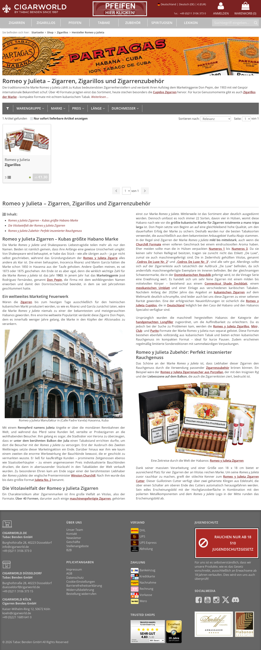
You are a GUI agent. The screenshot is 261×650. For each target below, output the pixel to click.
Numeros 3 (240, 249)
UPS (137, 537)
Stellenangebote (77, 546)
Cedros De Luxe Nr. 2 (152, 262)
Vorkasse (141, 595)
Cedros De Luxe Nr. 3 (192, 262)
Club (139, 331)
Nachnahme (143, 583)
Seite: (237, 119)
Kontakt (71, 534)
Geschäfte (73, 542)
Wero (138, 601)
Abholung (141, 549)
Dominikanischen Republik (192, 275)
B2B (69, 550)
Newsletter (73, 538)
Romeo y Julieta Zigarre (100, 258)
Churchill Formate (148, 244)
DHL (137, 531)
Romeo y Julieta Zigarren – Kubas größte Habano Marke (43, 220)
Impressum (74, 569)
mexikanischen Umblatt (153, 288)
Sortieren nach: (189, 119)
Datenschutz (75, 578)
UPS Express (143, 543)
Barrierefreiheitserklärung (84, 586)
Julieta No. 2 (43, 480)
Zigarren (26, 302)
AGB (69, 573)
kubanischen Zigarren (229, 292)
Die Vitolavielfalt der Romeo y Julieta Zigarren (36, 225)
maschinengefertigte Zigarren (90, 499)
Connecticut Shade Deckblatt (226, 284)
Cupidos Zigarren (165, 92)
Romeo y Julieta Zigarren (227, 461)
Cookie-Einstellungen (80, 582)
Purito (154, 331)
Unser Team (74, 530)
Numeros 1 (217, 249)
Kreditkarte (142, 577)
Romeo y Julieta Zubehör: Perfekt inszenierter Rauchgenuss (45, 231)
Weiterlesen (98, 97)
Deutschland (176, 305)
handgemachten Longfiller (154, 322)
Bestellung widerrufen (81, 594)
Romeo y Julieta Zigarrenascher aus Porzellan (191, 372)
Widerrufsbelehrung (80, 590)
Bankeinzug (142, 570)
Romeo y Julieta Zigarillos (231, 326)
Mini (254, 326)
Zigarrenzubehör (217, 368)
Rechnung (141, 589)
